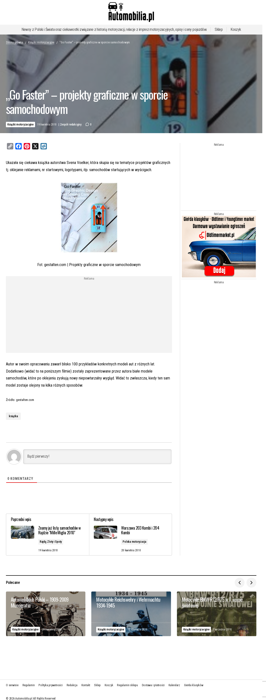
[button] (240, 582)
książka (13, 416)
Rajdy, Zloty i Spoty (51, 541)
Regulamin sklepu (127, 685)
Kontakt (85, 685)
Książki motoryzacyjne (41, 42)
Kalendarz (174, 685)
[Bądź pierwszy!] (97, 456)
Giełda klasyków (193, 685)
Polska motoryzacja (135, 541)
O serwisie (12, 685)
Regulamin (28, 685)
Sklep (219, 29)
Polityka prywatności (50, 685)
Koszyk (235, 29)
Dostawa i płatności (153, 685)
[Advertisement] (49, 315)
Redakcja (72, 685)
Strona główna (14, 42)
